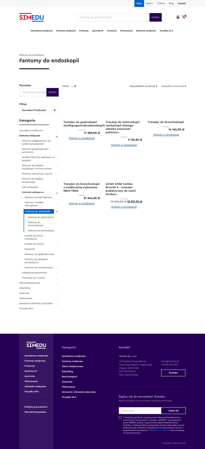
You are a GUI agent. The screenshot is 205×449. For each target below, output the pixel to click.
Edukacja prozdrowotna (34, 273)
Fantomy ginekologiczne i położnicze (35, 150)
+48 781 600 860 (169, 365)
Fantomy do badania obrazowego (32, 180)
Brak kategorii (69, 376)
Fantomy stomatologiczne (38, 197)
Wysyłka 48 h (166, 31)
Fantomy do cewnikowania (39, 267)
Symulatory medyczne (42, 31)
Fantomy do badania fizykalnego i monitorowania (36, 167)
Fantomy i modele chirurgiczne (34, 204)
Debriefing (24, 288)
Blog (171, 3)
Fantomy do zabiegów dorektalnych (36, 261)
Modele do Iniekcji (34, 244)
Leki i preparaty (30, 187)
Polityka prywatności (35, 407)
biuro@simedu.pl (170, 361)
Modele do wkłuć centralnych (34, 237)
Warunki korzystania (35, 412)
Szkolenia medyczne (146, 31)
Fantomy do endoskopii (37, 211)
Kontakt (182, 3)
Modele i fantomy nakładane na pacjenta (38, 159)
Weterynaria (126, 31)
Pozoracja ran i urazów (33, 278)
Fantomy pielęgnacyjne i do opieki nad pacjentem (36, 142)
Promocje (84, 31)
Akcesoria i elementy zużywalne (35, 303)
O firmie (161, 3)
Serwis (149, 3)
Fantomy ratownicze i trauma (37, 174)
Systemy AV (98, 31)
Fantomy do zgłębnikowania (39, 254)
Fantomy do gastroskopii (41, 217)
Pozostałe (30, 249)
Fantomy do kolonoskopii (41, 230)
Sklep (139, 3)
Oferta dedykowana (29, 283)
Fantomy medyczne (66, 31)
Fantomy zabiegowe (33, 192)
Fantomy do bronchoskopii (35, 224)
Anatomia (112, 31)
